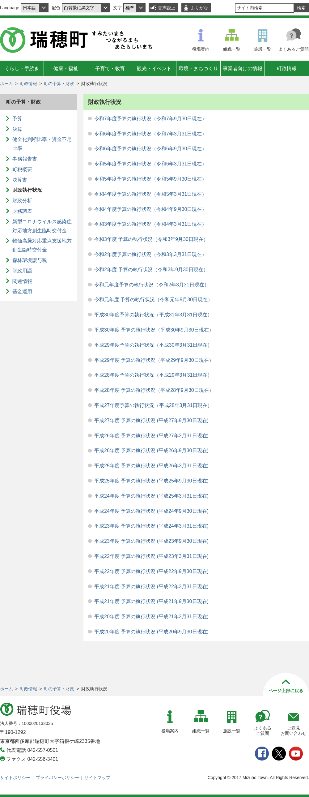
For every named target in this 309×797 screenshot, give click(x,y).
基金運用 (22, 291)
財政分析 (22, 200)
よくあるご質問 (293, 49)
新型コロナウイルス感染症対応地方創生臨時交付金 (42, 226)
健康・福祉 (65, 68)
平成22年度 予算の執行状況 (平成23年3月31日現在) (151, 556)
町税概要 (22, 169)
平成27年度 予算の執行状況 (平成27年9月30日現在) (151, 420)
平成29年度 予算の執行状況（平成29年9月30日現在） (154, 360)
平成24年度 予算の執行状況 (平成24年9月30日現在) (151, 511)
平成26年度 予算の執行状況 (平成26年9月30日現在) (151, 450)
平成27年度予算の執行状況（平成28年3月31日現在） (153, 405)
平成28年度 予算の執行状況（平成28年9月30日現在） (154, 390)
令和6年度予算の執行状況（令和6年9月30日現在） (150, 148)
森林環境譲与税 (29, 260)
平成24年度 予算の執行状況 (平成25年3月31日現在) (151, 496)
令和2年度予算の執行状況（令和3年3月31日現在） (150, 254)
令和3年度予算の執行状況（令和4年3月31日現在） (150, 224)
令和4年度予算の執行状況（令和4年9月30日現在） (150, 209)
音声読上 (166, 7)
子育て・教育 (110, 68)
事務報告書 (24, 158)
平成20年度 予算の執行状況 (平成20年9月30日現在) (151, 631)
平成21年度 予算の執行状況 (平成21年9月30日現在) (151, 601)
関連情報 (22, 281)
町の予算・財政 (59, 83)
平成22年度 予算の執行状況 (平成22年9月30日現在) (151, 571)
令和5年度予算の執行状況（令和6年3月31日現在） (150, 163)
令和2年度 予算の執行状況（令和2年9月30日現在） (151, 269)
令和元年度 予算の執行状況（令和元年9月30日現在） (153, 299)
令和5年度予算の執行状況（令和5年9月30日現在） (150, 179)
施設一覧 (262, 49)
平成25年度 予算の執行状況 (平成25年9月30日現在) (151, 480)
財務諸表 (22, 211)
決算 (17, 129)
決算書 (19, 179)
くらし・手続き (22, 68)
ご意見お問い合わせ (294, 731)
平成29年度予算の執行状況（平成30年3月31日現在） (153, 345)
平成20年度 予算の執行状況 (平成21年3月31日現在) (151, 616)
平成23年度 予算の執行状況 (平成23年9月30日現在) (151, 541)
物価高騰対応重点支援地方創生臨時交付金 (42, 245)
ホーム (6, 83)
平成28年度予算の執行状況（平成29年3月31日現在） (153, 375)
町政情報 (287, 68)
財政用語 (22, 270)
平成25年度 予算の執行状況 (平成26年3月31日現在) (151, 465)
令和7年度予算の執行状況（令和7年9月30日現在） (150, 118)
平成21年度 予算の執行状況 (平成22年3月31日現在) (151, 586)
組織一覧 (231, 49)
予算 (17, 118)
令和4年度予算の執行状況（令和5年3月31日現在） (150, 194)
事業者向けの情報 (242, 68)
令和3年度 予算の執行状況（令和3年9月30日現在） (151, 239)
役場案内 (201, 49)
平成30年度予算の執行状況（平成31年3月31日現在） (153, 314)
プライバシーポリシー (57, 777)
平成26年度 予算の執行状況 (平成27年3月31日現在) (151, 435)
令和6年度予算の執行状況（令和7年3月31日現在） (150, 133)
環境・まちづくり (198, 68)
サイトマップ (97, 777)
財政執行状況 (27, 190)
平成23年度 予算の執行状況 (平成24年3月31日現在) (151, 526)
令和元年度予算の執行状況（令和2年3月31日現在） (151, 284)
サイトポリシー (15, 777)
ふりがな (199, 7)
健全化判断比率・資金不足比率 (42, 144)
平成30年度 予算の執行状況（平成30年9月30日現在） (154, 329)
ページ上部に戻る (286, 690)
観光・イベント (154, 68)
